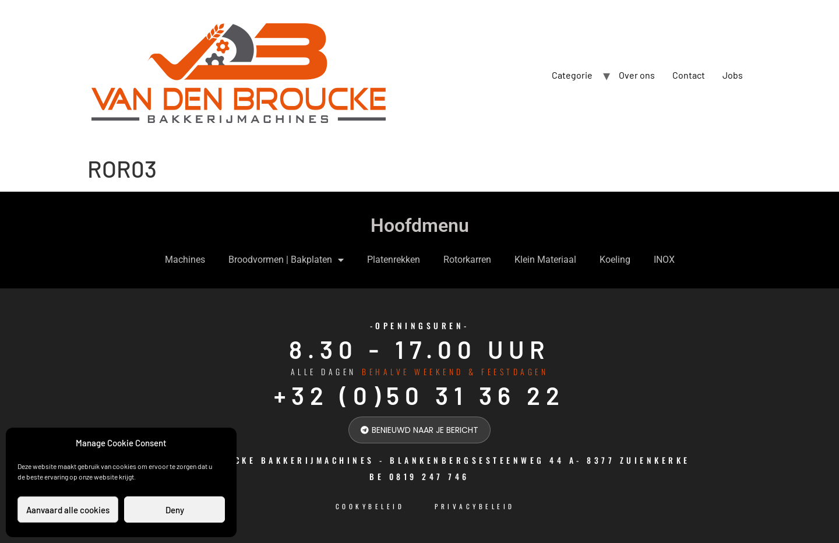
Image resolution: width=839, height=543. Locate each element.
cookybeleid (370, 506)
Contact (688, 74)
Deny (174, 510)
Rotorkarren (467, 259)
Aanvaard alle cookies (68, 510)
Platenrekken (393, 259)
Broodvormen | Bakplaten (286, 259)
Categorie (572, 74)
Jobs (732, 74)
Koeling (615, 259)
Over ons (637, 74)
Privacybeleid (475, 506)
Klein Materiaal (545, 259)
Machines (185, 259)
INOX (664, 259)
